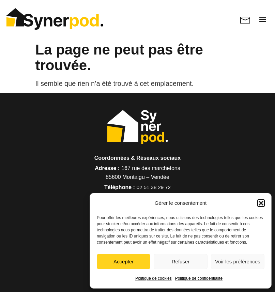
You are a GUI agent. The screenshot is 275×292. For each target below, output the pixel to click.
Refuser (181, 261)
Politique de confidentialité (199, 278)
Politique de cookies (153, 278)
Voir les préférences (237, 261)
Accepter (123, 261)
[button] (261, 203)
